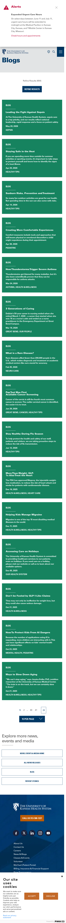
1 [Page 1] (20, 710)
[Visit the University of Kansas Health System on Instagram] (40, 833)
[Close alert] (56, 7)
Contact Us (19, 847)
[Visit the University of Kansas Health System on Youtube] (48, 833)
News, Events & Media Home (32, 753)
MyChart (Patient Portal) (25, 865)
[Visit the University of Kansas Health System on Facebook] (16, 833)
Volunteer (18, 861)
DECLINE (50, 896)
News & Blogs (20, 854)
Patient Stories (32, 781)
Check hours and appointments (25, 35)
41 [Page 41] (36, 710)
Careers (17, 850)
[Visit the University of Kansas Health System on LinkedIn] (32, 833)
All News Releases (32, 762)
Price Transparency (22, 872)
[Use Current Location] (48, 52)
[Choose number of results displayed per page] (32, 719)
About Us (18, 843)
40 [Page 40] (31, 710)
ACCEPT (32, 896)
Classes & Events (22, 858)
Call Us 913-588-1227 (32, 818)
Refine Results (32, 89)
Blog (32, 772)
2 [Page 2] (24, 710)
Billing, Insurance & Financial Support (31, 868)
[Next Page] (43, 710)
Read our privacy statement (9, 916)
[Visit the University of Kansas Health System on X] (24, 833)
